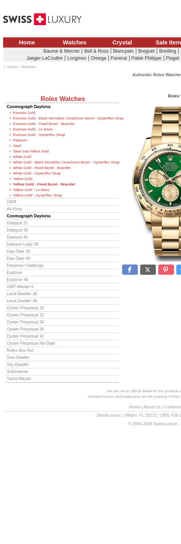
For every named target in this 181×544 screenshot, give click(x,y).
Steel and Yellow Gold (31, 151)
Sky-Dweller (18, 364)
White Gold (22, 157)
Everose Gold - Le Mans (33, 129)
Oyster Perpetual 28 (25, 307)
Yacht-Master (19, 378)
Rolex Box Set (20, 350)
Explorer (14, 272)
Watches (74, 42)
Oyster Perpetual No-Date (31, 343)
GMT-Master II (20, 286)
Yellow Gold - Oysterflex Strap (37, 195)
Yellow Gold (22, 179)
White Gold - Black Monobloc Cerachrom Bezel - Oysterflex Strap (66, 162)
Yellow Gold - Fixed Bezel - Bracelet (44, 184)
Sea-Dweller (18, 357)
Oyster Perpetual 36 (25, 329)
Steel (17, 146)
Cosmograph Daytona (28, 106)
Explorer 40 (17, 279)
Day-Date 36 (18, 251)
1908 (11, 201)
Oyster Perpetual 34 (25, 322)
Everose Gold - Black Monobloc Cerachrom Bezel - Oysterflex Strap (66, 118)
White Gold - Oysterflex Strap (37, 173)
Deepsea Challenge (25, 265)
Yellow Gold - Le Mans (31, 190)
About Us (152, 406)
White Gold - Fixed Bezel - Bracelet (41, 168)
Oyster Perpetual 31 (25, 314)
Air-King (14, 208)
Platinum (20, 140)
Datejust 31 (17, 223)
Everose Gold (24, 113)
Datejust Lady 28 (22, 244)
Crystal (122, 42)
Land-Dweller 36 (22, 293)
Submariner (17, 371)
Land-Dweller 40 (22, 300)
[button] (130, 270)
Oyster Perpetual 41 (25, 336)
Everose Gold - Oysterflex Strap (39, 135)
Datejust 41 (17, 237)
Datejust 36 (17, 230)
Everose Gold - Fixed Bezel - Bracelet (44, 124)
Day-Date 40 (18, 258)
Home (27, 42)
